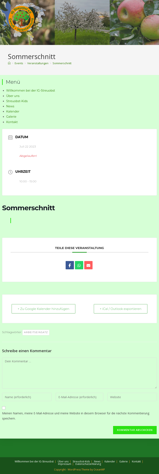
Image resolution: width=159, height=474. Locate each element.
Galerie (11, 116)
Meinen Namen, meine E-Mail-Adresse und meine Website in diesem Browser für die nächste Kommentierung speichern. (75, 415)
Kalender (12, 111)
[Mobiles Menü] (145, 18)
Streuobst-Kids (17, 101)
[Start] (9, 63)
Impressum (64, 464)
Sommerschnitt (62, 63)
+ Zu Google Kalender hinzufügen (43, 309)
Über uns (12, 96)
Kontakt (12, 122)
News (10, 106)
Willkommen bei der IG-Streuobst (30, 90)
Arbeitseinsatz (36, 332)
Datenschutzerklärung (88, 464)
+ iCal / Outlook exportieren (120, 309)
